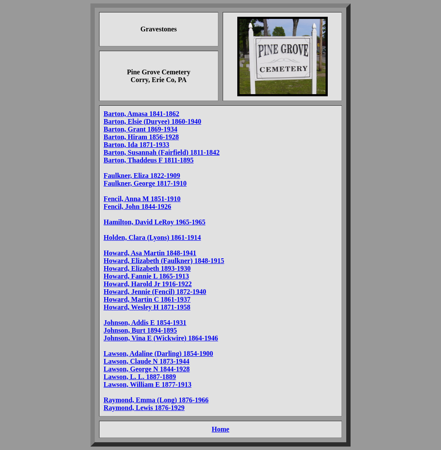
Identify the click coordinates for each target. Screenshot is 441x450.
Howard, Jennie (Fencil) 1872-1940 (155, 291)
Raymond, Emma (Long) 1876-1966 (156, 400)
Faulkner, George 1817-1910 (145, 183)
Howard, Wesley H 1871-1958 (147, 307)
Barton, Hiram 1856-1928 (141, 137)
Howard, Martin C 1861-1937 (147, 299)
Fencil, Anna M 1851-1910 (142, 198)
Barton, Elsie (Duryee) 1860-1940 (153, 121)
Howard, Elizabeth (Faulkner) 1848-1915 (164, 260)
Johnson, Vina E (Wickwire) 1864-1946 (161, 338)
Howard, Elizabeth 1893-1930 (147, 268)
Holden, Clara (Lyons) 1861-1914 (152, 237)
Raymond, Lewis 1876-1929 (144, 407)
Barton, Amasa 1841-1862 (142, 113)
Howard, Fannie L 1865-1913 (146, 276)
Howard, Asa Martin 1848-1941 (150, 253)
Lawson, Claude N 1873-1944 (146, 361)
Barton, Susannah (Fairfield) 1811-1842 (162, 152)
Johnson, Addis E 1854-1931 (145, 322)
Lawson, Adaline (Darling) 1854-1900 (158, 353)
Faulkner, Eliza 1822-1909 (142, 175)
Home (221, 429)
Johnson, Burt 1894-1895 (140, 330)
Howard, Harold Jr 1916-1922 (148, 284)
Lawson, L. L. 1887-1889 (140, 376)
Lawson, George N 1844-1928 (147, 369)
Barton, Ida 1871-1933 (136, 144)
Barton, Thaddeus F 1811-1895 (149, 160)
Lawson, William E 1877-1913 (148, 384)
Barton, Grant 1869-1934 (140, 129)
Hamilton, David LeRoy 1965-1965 (154, 222)
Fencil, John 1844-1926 (137, 206)
